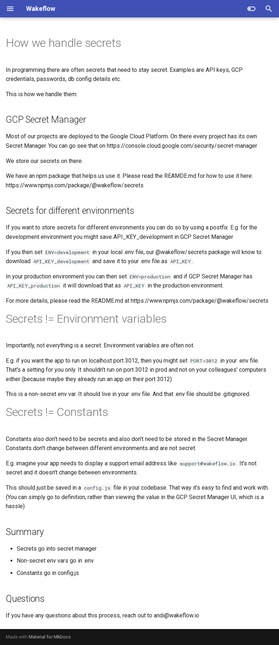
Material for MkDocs (50, 637)
